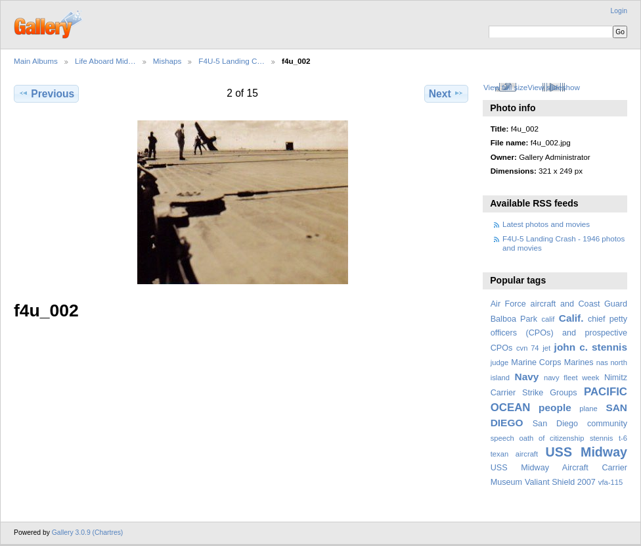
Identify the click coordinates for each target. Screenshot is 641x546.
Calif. (571, 318)
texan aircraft (514, 454)
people (555, 407)
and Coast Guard (593, 304)
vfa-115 (610, 482)
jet (546, 348)
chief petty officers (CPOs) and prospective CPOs (559, 333)
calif (547, 319)
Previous (46, 93)
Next (446, 93)
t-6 (623, 438)
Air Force (508, 304)
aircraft (543, 304)
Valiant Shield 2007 (560, 482)
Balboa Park (514, 319)
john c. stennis (590, 347)
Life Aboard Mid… (105, 61)
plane (588, 408)
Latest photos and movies (546, 224)
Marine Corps (536, 362)
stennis (601, 438)
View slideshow (553, 87)
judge (499, 362)
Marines (579, 362)
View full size (505, 87)
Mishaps (167, 61)
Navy (526, 376)
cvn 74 (527, 348)
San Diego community (580, 423)
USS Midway (586, 452)
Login (619, 10)
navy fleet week (572, 378)
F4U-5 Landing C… (231, 61)
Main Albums (36, 61)
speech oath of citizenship (538, 438)
